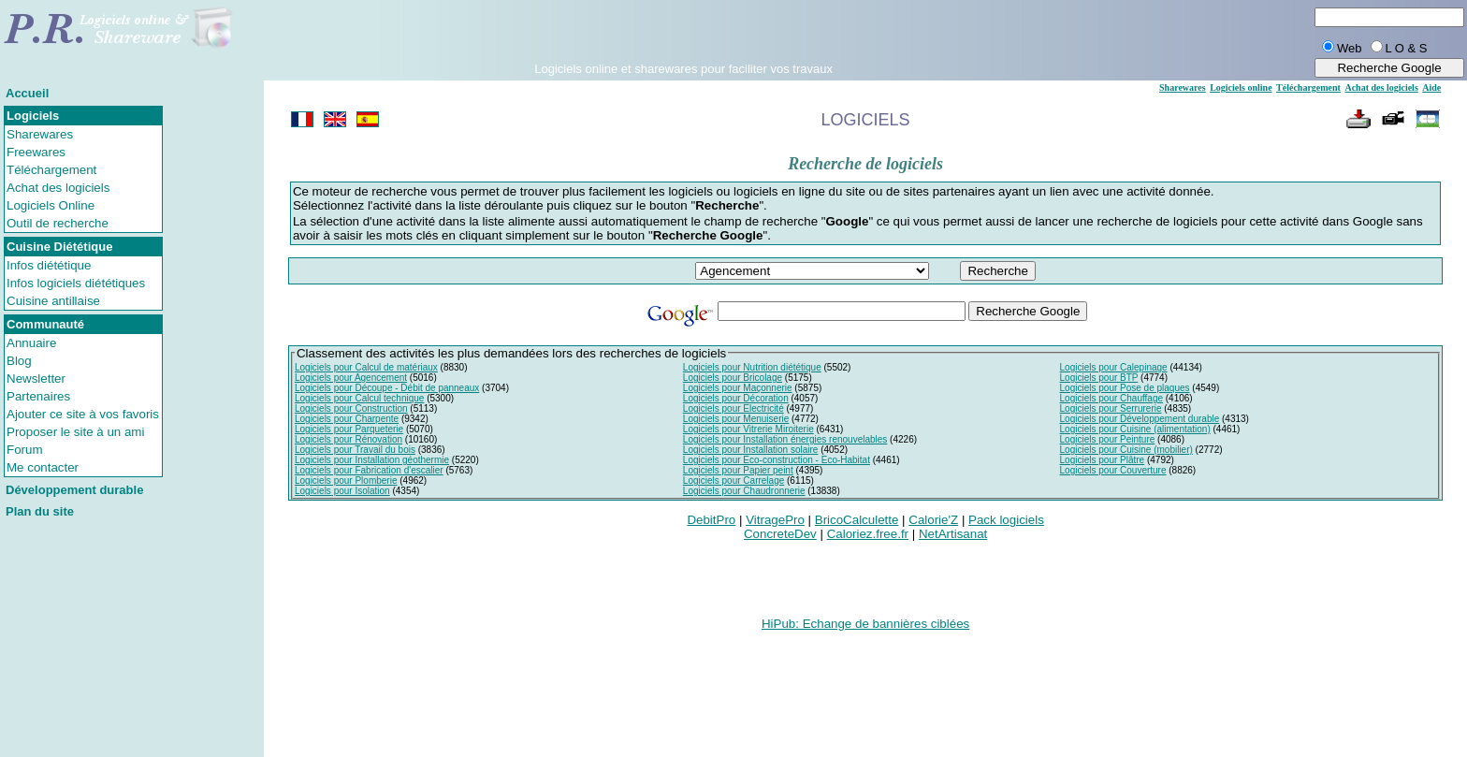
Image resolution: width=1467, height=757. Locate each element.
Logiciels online (1240, 87)
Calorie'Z (933, 520)
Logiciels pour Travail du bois (355, 449)
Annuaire (31, 343)
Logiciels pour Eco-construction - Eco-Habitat (776, 460)
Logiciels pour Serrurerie (1111, 408)
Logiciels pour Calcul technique (359, 398)
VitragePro (775, 520)
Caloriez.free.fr (867, 534)
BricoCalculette (857, 520)
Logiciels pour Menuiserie (736, 419)
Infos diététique (49, 265)
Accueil (27, 93)
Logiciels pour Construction (351, 408)
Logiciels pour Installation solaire (751, 449)
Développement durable (74, 490)
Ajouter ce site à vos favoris (83, 414)
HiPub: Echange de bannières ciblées (865, 624)
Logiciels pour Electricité (733, 408)
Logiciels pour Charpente (347, 419)
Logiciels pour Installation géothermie (372, 460)
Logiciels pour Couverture (1113, 470)
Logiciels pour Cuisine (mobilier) (1126, 449)
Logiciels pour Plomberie (346, 480)
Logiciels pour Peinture (1107, 439)
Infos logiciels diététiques (76, 283)
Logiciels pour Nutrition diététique (752, 367)
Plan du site (40, 511)
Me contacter (43, 467)
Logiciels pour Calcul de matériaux (366, 367)
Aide (1431, 87)
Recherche (997, 271)
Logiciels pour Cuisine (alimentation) (1135, 429)
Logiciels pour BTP (1099, 377)
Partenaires (38, 396)
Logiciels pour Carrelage (733, 480)
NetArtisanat (953, 534)
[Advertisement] (684, 34)
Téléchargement (51, 170)
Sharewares (40, 134)
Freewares (36, 152)
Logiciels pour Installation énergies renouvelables (785, 439)
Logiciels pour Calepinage (1114, 367)
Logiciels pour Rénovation (348, 439)
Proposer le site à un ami (75, 432)
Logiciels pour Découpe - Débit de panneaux (387, 388)
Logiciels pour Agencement (351, 377)
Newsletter (36, 378)
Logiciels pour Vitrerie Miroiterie (748, 429)
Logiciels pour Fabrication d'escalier (369, 470)
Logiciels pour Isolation (342, 491)
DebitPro (711, 520)
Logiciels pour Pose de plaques (1125, 388)
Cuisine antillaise (53, 301)
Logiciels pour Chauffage (1111, 398)
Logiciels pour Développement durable (1140, 419)
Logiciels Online (50, 205)
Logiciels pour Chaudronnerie (744, 491)
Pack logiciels (1006, 520)
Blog (19, 361)
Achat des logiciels (58, 188)
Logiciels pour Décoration (736, 398)
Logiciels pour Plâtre (1102, 460)
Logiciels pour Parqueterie (349, 429)
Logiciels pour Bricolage (732, 377)
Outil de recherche (58, 223)
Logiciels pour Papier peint (738, 470)
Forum (25, 450)
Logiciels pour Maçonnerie (737, 388)
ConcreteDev (780, 534)
